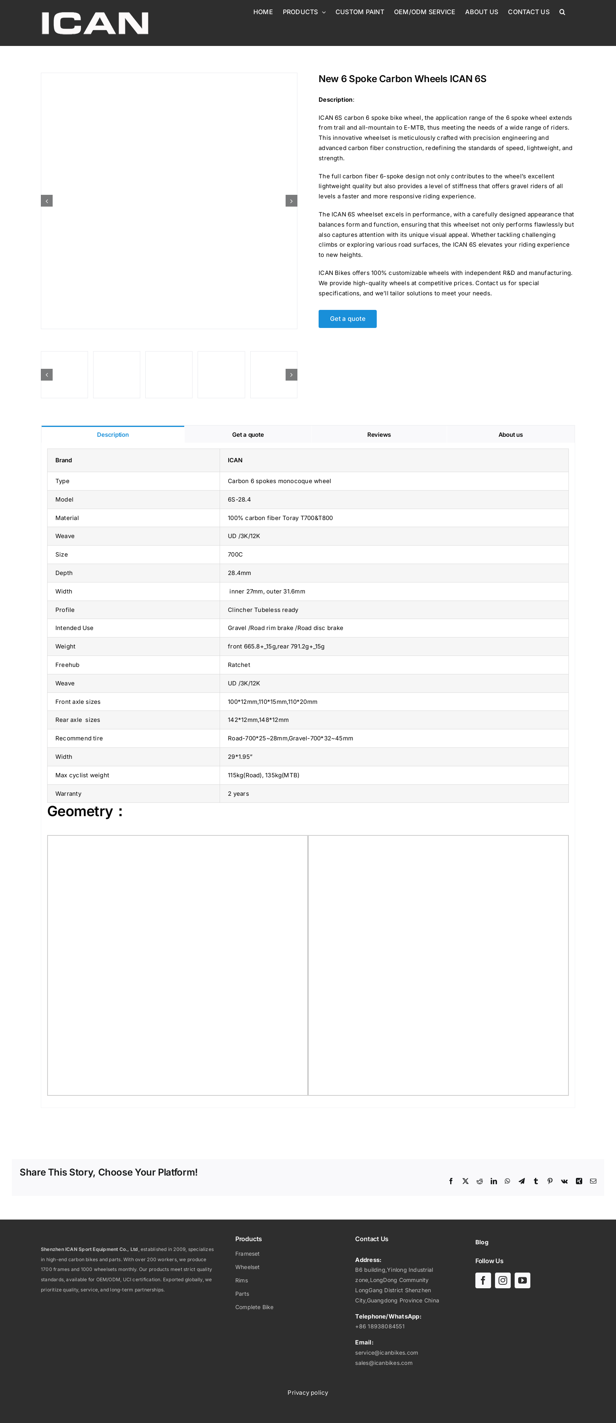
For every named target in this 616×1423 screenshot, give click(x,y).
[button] (562, 12)
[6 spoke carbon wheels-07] (274, 375)
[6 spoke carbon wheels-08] (169, 201)
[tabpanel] (308, 775)
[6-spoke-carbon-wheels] (117, 375)
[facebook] (483, 1280)
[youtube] (522, 1280)
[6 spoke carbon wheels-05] (221, 375)
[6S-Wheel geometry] (64, 375)
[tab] (113, 434)
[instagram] (503, 1280)
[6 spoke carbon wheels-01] (169, 375)
